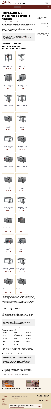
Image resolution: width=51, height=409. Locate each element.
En (26, 2)
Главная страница (5, 21)
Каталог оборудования (8, 6)
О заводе (24, 6)
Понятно (39, 406)
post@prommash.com (15, 398)
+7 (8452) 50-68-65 (20, 3)
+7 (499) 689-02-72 (20, 2)
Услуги (31, 6)
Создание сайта (41, 400)
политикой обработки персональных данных (17, 407)
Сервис (28, 6)
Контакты (36, 6)
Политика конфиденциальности (45, 398)
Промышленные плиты (21, 21)
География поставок (12, 21)
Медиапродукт (47, 400)
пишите (24, 37)
